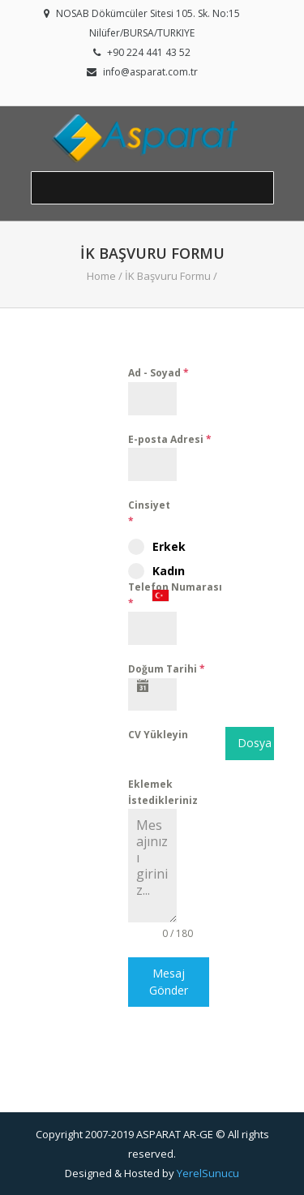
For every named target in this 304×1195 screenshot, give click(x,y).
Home (101, 276)
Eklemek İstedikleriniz (163, 792)
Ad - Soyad (158, 373)
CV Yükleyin (158, 735)
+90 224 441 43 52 (149, 52)
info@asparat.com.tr (150, 72)
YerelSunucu (208, 1173)
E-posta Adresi (170, 439)
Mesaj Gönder (168, 981)
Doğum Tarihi (166, 669)
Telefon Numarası (175, 595)
